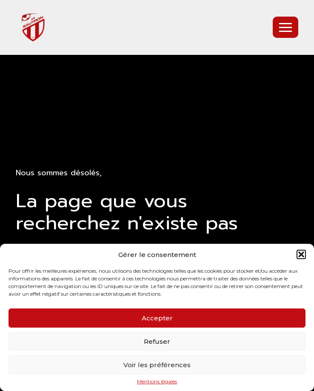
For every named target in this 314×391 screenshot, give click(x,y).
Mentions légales (157, 382)
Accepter (157, 318)
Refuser (157, 341)
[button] (301, 254)
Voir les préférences (157, 365)
